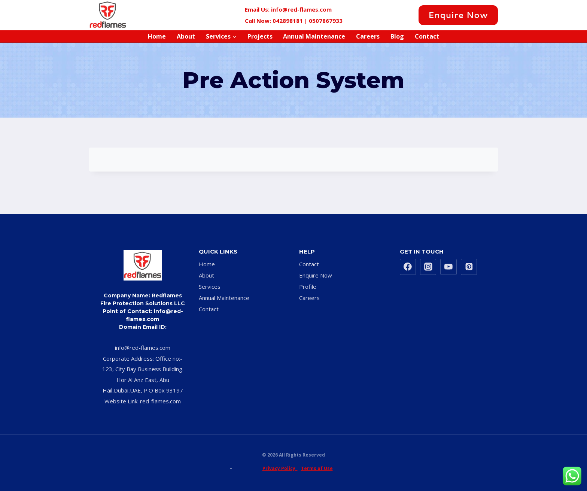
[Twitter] (382, 15)
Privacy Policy (280, 468)
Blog (397, 36)
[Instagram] (396, 15)
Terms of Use (317, 468)
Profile (307, 286)
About (186, 36)
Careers (368, 36)
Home (157, 36)
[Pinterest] (409, 15)
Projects (260, 36)
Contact (427, 36)
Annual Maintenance (314, 36)
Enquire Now (458, 15)
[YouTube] (448, 267)
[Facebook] (369, 15)
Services (209, 286)
